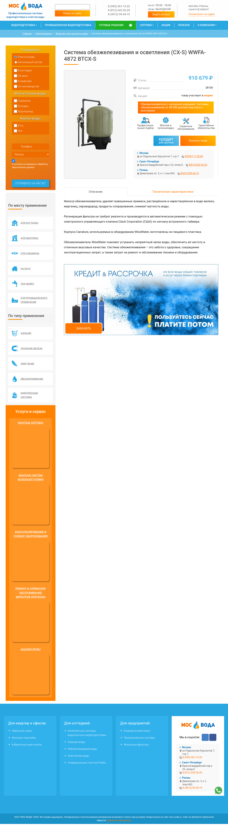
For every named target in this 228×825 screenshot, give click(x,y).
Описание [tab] (96, 191)
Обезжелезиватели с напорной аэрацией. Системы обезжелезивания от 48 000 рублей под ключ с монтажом (175, 107)
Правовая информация (118, 821)
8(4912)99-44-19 (189, 173)
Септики (146, 25)
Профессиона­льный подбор (145, 126)
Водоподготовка (23, 25)
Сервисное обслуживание (185, 127)
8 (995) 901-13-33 (119, 6)
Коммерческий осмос (137, 731)
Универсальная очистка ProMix (87, 763)
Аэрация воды (76, 743)
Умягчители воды (78, 756)
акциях (208, 95)
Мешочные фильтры (136, 745)
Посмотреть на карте (202, 14)
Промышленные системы (139, 738)
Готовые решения (111, 25)
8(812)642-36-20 (198, 164)
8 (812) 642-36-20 (119, 10)
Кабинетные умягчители (27, 745)
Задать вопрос (161, 14)
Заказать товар (198, 140)
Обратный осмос (22, 731)
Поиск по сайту (72, 13)
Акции (165, 25)
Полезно (184, 25)
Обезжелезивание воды (82, 750)
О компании (206, 25)
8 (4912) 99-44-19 (119, 14)
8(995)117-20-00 (194, 156)
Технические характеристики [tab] (172, 191)
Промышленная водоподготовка (68, 25)
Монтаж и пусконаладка (166, 126)
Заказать (83, 328)
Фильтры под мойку (24, 738)
